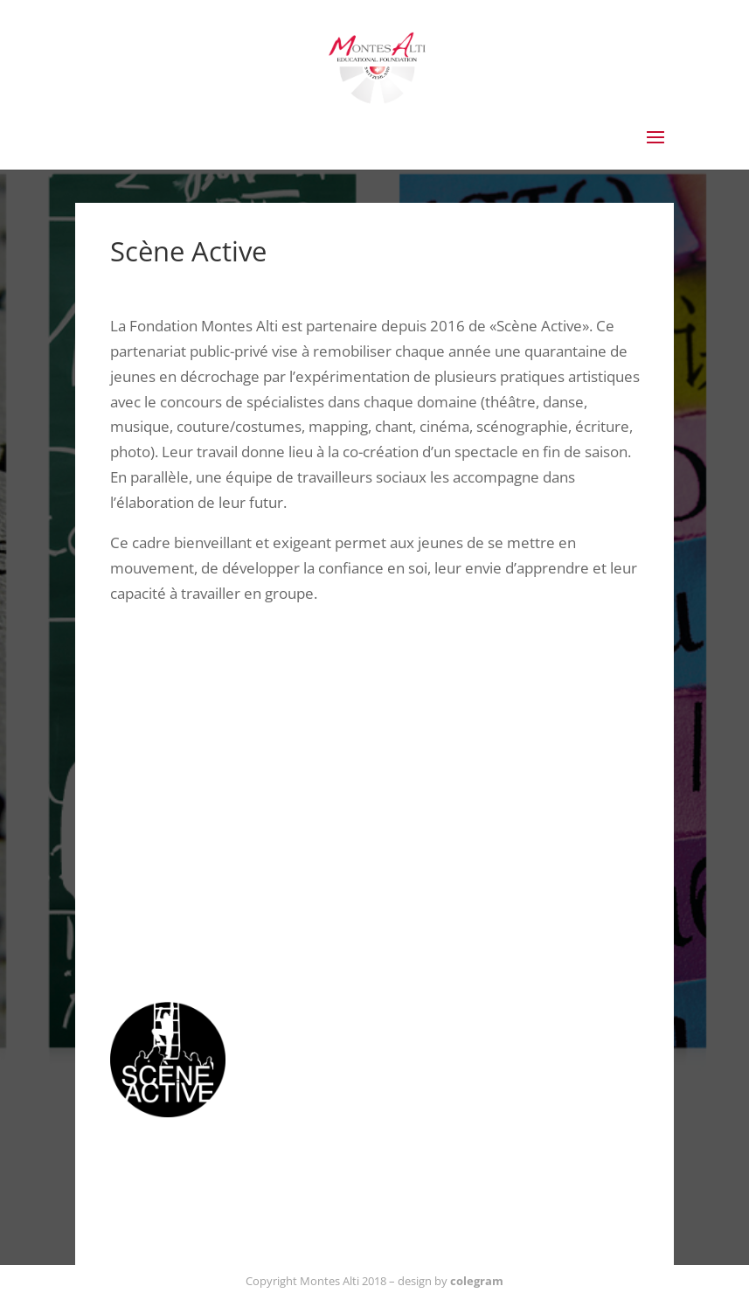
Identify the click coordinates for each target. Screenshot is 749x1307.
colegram (476, 1281)
